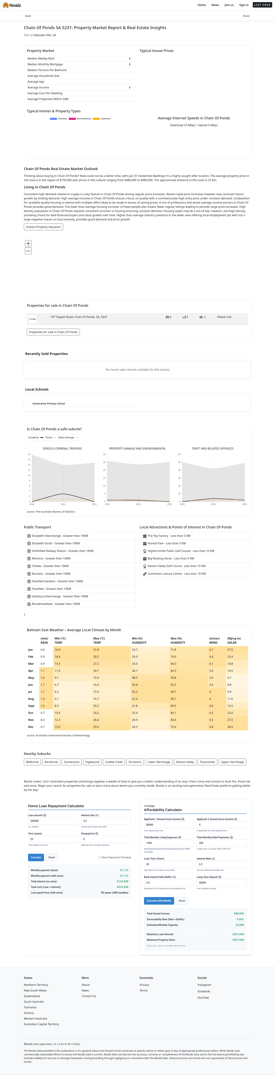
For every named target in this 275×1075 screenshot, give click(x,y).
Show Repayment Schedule (114, 857)
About (86, 985)
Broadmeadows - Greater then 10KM (53, 604)
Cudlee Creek (114, 762)
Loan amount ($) (53, 821)
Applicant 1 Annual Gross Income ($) (169, 825)
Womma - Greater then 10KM (49, 558)
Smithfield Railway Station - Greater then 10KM (60, 551)
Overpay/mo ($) (106, 839)
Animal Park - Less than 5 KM (164, 543)
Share (246, 16)
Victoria (29, 1013)
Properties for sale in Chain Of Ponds (53, 332)
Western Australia (35, 1018)
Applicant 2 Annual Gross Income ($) (222, 825)
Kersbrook (51, 762)
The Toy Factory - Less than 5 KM (166, 536)
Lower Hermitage (158, 762)
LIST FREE (262, 4)
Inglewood (92, 762)
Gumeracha (71, 762)
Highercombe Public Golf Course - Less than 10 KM (178, 551)
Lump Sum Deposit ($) (222, 883)
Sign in (243, 5)
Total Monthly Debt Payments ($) (222, 843)
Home (202, 5)
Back (28, 16)
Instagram (204, 985)
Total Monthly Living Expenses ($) (169, 844)
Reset (52, 857)
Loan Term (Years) (169, 864)
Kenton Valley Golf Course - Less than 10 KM (174, 566)
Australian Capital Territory (41, 1024)
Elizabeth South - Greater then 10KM (53, 543)
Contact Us (89, 996)
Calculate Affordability (159, 900)
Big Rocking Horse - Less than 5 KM (168, 558)
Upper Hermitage (232, 762)
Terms (144, 990)
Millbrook (32, 762)
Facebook (203, 991)
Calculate (36, 857)
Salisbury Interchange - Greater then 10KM (57, 596)
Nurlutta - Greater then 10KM (49, 574)
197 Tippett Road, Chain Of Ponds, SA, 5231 (79, 317)
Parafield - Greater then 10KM (49, 589)
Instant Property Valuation (43, 227)
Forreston (135, 762)
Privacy (144, 985)
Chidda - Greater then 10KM (48, 566)
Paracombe (207, 762)
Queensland (32, 996)
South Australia (34, 1002)
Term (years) (53, 839)
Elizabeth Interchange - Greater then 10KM (57, 536)
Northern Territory (36, 985)
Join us (229, 5)
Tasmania (30, 1007)
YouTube (203, 998)
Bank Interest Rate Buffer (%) (169, 883)
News (215, 5)
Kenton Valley (185, 762)
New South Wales (35, 990)
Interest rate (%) (106, 821)
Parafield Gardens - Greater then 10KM (55, 581)
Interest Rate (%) (222, 864)
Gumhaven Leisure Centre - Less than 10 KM (174, 574)
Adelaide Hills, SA (44, 35)
